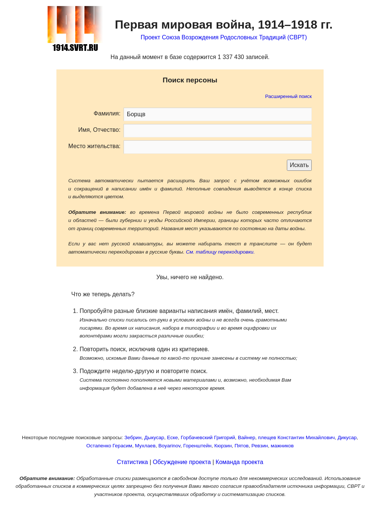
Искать (299, 165)
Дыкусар (154, 437)
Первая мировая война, (224, 24)
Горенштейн (197, 445)
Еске (172, 437)
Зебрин (132, 437)
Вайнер (246, 437)
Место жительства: (94, 146)
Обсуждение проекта (182, 462)
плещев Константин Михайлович (296, 437)
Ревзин (260, 445)
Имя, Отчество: (99, 130)
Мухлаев (145, 445)
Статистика (132, 462)
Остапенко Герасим (109, 445)
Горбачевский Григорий (208, 437)
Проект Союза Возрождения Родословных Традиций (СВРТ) (224, 37)
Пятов (242, 445)
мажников (282, 445)
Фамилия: (107, 113)
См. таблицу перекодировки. (220, 252)
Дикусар (347, 437)
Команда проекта (239, 462)
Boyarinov (169, 445)
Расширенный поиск (288, 96)
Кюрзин (223, 445)
